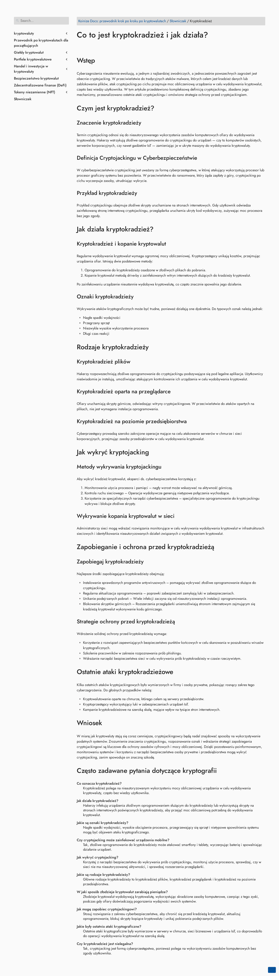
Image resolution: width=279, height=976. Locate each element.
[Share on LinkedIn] (95, 46)
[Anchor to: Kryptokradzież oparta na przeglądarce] (175, 391)
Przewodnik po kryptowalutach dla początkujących (41, 43)
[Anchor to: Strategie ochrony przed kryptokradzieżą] (180, 621)
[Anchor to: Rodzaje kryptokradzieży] (154, 347)
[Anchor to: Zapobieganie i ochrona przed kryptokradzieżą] (220, 547)
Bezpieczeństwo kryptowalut (36, 78)
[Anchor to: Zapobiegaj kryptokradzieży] (148, 561)
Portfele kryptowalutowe (33, 59)
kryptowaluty (24, 33)
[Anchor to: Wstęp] (101, 60)
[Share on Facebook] (80, 46)
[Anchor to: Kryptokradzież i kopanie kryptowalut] (171, 243)
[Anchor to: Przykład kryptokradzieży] (142, 193)
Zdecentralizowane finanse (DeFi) (40, 85)
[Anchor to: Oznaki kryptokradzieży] (138, 296)
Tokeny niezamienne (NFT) (34, 92)
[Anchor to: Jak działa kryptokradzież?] (159, 229)
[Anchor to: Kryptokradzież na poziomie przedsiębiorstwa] (191, 421)
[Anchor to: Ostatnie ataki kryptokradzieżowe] (179, 672)
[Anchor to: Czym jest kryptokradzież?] (160, 108)
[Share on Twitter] (88, 46)
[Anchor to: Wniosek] (108, 723)
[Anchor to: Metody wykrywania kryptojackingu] (166, 466)
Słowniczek (22, 99)
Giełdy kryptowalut (29, 52)
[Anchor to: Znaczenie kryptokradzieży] (146, 122)
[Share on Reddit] (103, 46)
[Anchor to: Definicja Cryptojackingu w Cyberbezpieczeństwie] (202, 157)
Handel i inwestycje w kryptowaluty (31, 69)
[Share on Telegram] (118, 46)
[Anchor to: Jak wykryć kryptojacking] (155, 452)
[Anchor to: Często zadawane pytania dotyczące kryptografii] (222, 770)
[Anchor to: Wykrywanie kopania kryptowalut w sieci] (179, 516)
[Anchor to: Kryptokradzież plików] (135, 361)
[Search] (41, 21)
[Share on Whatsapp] (110, 46)
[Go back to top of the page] (272, 970)
